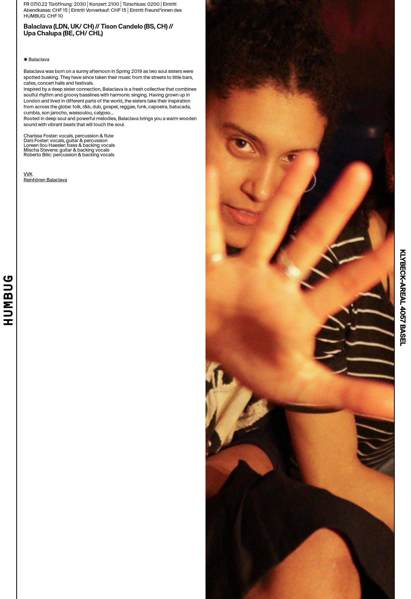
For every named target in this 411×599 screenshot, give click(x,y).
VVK (28, 174)
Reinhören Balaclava (45, 180)
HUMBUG (9, 301)
